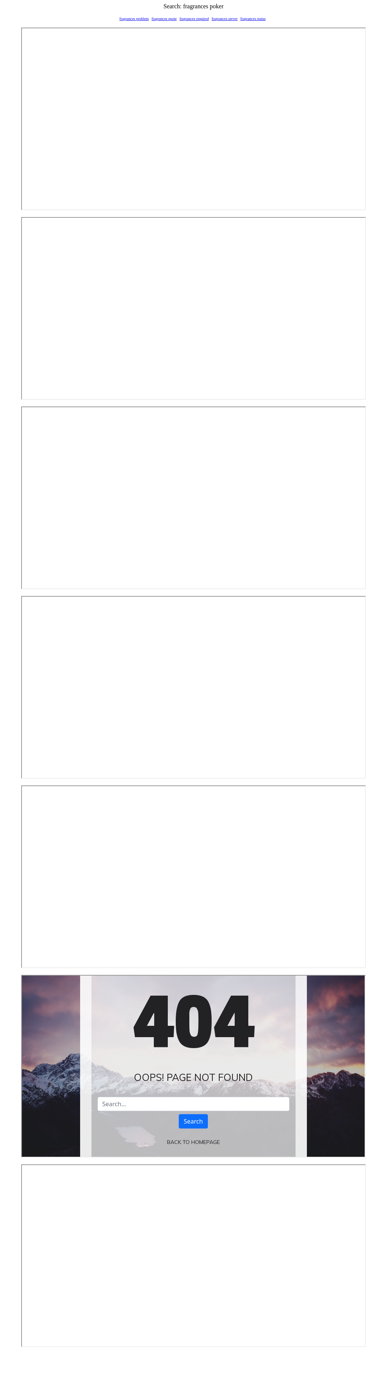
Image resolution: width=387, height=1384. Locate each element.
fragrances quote (164, 19)
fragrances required (194, 19)
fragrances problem (134, 19)
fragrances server (225, 19)
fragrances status (253, 19)
